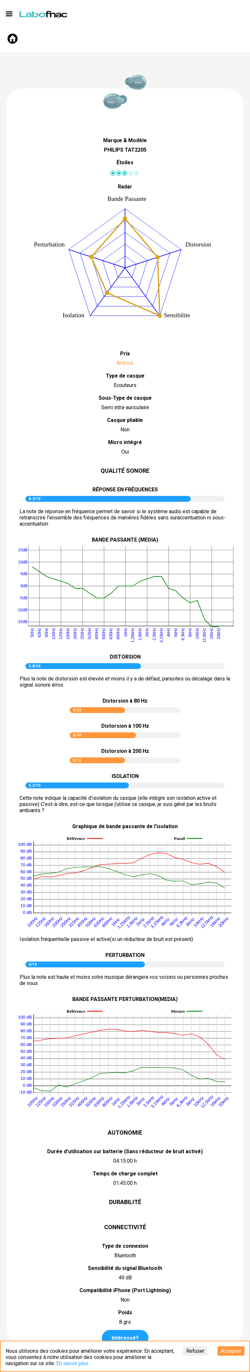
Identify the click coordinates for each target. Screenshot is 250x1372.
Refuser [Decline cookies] (195, 1351)
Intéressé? (125, 1338)
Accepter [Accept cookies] (231, 1351)
